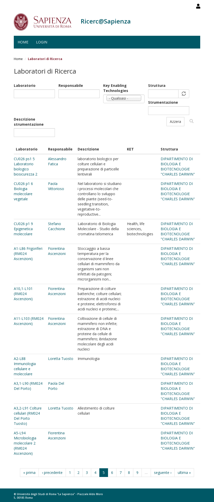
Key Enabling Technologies (115, 88)
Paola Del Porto (56, 386)
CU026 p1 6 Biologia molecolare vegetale (23, 191)
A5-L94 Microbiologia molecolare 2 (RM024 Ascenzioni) (25, 443)
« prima (29, 472)
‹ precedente (52, 472)
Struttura (156, 85)
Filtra (191, 121)
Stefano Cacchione (56, 226)
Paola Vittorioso (56, 186)
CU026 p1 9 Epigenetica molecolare (23, 228)
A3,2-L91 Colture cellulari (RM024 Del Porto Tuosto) (28, 416)
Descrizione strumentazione (29, 122)
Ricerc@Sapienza (106, 21)
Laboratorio (24, 85)
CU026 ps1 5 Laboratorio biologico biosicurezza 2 (25, 166)
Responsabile (70, 85)
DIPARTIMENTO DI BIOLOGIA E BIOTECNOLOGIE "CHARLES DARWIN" (178, 166)
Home (23, 42)
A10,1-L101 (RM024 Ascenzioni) (23, 293)
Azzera (175, 121)
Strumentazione (163, 102)
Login (41, 42)
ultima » (184, 472)
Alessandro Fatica (57, 161)
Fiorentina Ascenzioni (57, 251)
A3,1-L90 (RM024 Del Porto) (28, 386)
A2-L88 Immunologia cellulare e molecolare (25, 366)
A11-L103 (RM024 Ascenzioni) (28, 321)
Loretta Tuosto (60, 358)
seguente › (162, 472)
